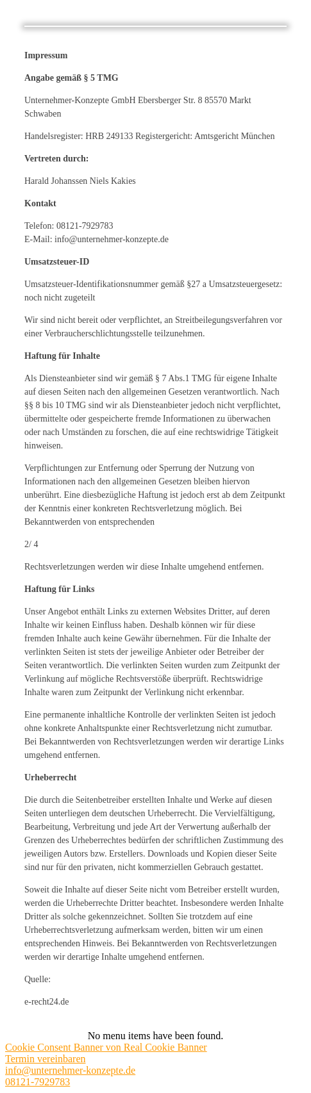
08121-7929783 (37, 1081)
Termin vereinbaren (45, 1058)
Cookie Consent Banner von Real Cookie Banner (106, 1047)
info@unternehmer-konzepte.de (70, 1070)
